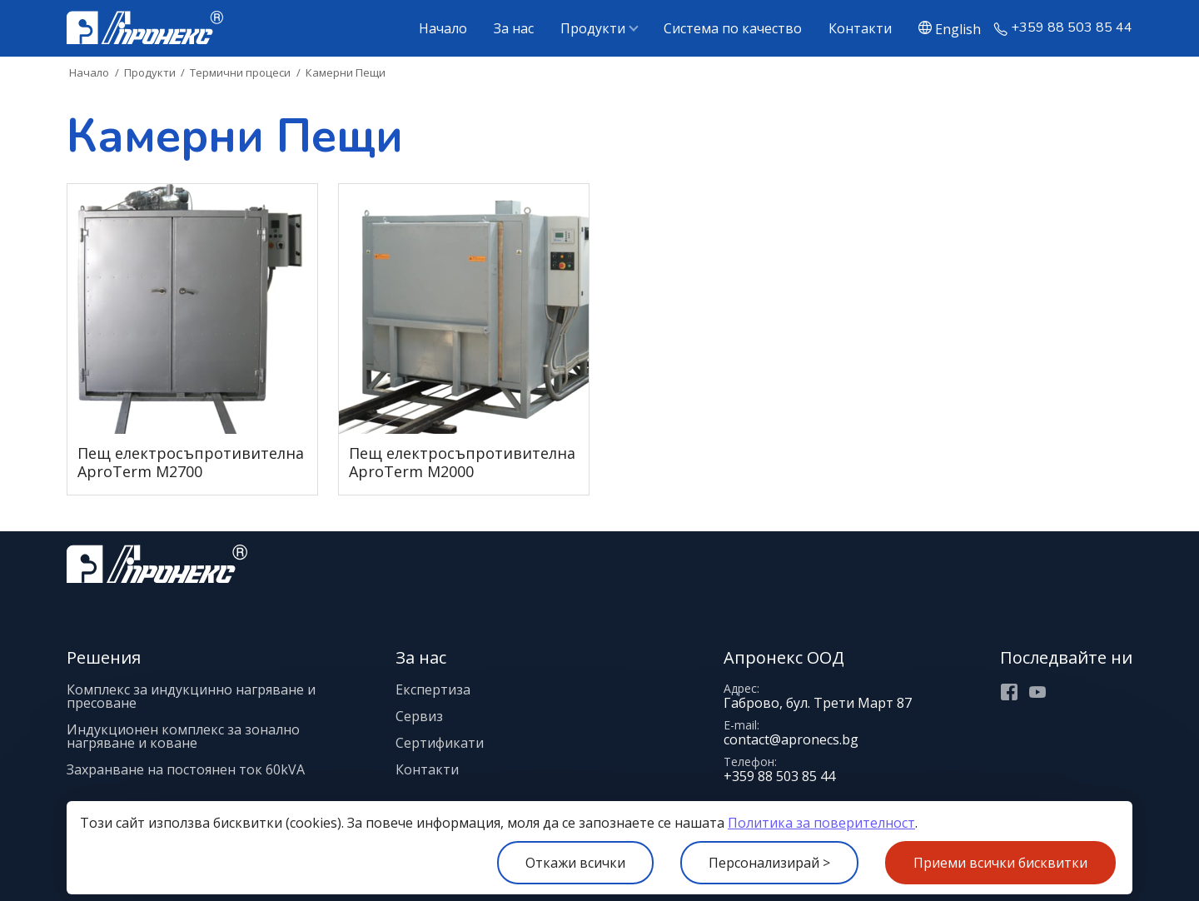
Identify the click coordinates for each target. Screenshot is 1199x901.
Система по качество (733, 28)
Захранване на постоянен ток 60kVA (186, 769)
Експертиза (433, 689)
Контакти (860, 28)
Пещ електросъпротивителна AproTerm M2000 (462, 462)
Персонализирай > (769, 863)
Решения (104, 657)
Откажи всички (575, 863)
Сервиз (419, 716)
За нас (514, 28)
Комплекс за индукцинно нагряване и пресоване (191, 696)
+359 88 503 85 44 (1071, 28)
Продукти (592, 28)
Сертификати (440, 743)
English (958, 28)
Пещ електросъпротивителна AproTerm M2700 (190, 462)
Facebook (1009, 692)
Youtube (1037, 692)
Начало (443, 28)
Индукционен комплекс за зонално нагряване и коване (183, 736)
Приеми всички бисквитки (1000, 863)
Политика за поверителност (821, 823)
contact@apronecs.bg (791, 739)
